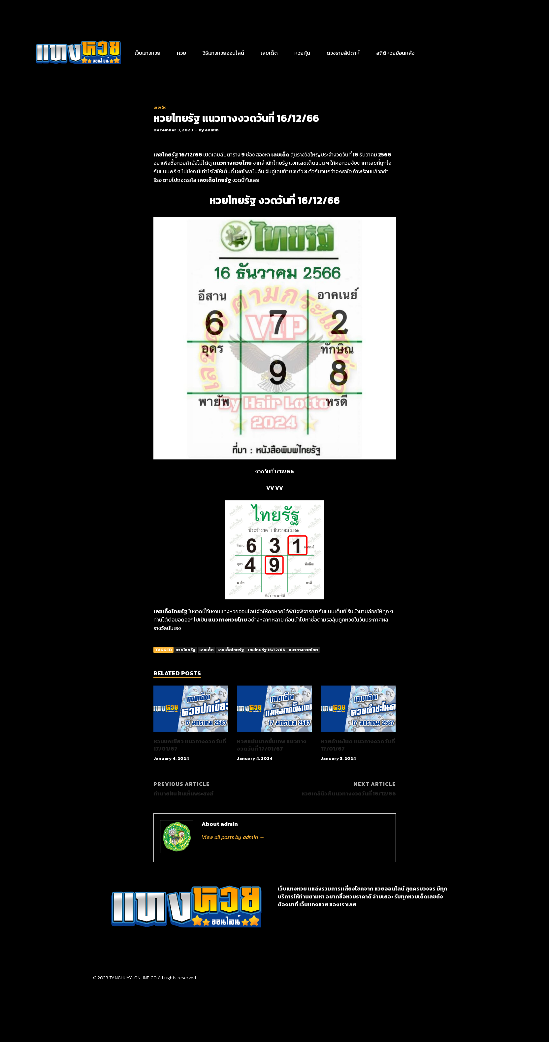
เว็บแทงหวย (147, 53)
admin (212, 130)
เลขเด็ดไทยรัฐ (230, 650)
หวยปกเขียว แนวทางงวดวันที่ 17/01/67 (189, 745)
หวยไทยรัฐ (186, 650)
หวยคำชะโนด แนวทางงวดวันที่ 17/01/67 (358, 745)
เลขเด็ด (269, 53)
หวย (181, 53)
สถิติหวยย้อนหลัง (395, 53)
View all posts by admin (233, 837)
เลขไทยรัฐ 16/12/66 (266, 650)
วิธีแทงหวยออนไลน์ (223, 53)
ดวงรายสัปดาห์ (343, 53)
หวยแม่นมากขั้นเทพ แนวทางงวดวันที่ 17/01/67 (272, 745)
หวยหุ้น (302, 53)
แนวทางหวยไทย (303, 650)
